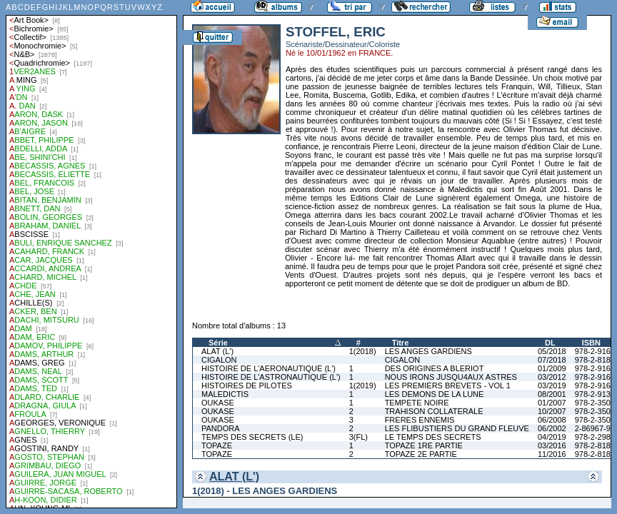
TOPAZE (216, 445)
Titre (400, 342)
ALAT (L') (217, 351)
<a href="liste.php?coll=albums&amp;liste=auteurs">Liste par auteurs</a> (91, 254)
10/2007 (552, 411)
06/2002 (552, 428)
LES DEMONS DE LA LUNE (434, 394)
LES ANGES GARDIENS (428, 351)
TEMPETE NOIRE (417, 402)
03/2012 (552, 377)
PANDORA (220, 428)
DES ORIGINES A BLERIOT (434, 368)
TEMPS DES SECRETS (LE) (252, 437)
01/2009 (552, 368)
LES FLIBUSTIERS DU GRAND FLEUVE (457, 428)
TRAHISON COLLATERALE (434, 411)
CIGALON (219, 360)
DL (550, 342)
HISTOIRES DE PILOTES (246, 385)
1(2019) (362, 385)
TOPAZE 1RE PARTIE (424, 445)
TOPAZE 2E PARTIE (421, 454)
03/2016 (552, 445)
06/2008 (552, 419)
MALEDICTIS (225, 394)
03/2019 (552, 385)
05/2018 (552, 351)
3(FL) (358, 437)
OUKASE (217, 402)
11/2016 (552, 454)
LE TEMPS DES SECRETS (433, 437)
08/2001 (552, 394)
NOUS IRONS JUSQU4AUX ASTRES (451, 377)
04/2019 (552, 437)
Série (218, 342)
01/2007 (552, 402)
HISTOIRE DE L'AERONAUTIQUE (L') (268, 368)
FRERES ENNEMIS (420, 419)
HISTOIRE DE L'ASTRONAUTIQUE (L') (271, 377)
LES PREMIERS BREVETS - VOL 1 (448, 385)
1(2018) (362, 351)
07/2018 (552, 360)
